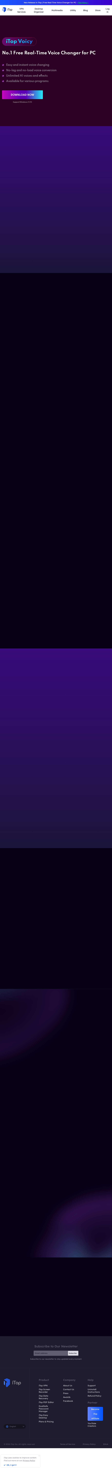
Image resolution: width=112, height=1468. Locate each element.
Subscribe (73, 1353)
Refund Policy (94, 1396)
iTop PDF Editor (46, 1402)
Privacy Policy (89, 1444)
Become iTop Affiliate (95, 1414)
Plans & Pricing (46, 1421)
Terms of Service (67, 1444)
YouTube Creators (92, 1424)
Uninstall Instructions (94, 1390)
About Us (67, 1385)
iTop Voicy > (83, 2)
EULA (105, 1444)
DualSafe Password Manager (43, 1409)
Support (92, 1385)
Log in (107, 10)
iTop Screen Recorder (44, 1390)
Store (97, 10)
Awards (66, 1397)
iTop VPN (43, 1385)
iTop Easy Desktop (43, 1416)
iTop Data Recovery (43, 1397)
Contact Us (68, 1389)
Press (65, 1393)
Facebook (68, 1401)
